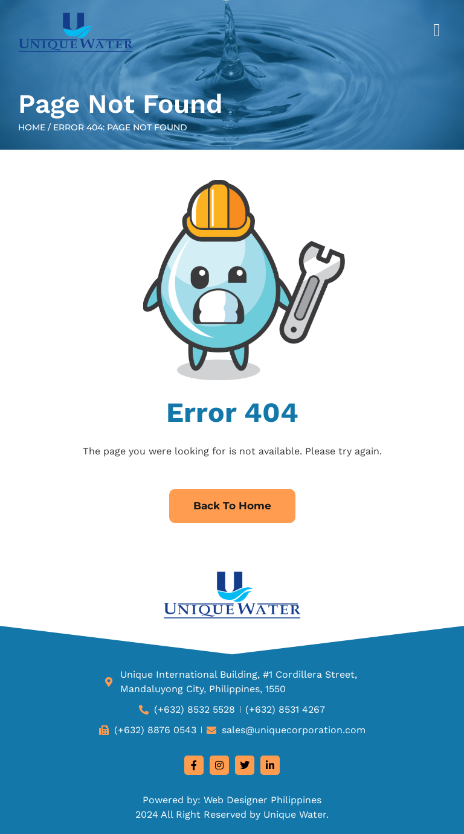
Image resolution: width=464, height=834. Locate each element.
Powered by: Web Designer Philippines (232, 800)
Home (31, 127)
